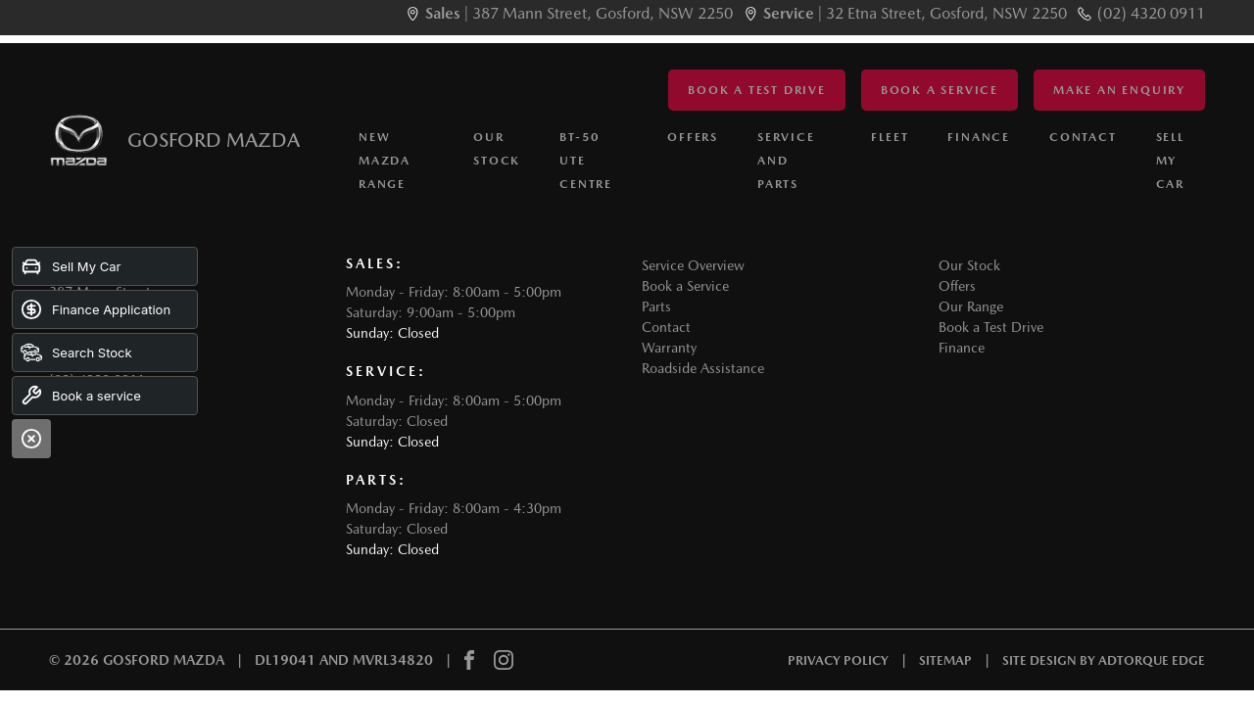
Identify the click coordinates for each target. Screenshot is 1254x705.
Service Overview (693, 265)
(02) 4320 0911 (1151, 13)
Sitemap (945, 660)
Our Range (971, 306)
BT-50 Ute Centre (585, 160)
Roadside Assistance (703, 368)
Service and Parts (786, 160)
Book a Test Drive (757, 90)
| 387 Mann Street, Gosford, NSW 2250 (579, 13)
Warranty (669, 347)
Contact (1083, 137)
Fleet (889, 137)
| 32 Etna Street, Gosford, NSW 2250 (915, 13)
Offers (692, 137)
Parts (656, 306)
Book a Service (939, 90)
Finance (978, 137)
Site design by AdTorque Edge (1103, 660)
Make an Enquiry (1119, 90)
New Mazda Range (384, 160)
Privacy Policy (838, 660)
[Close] (31, 438)
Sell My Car (1170, 160)
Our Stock (496, 148)
